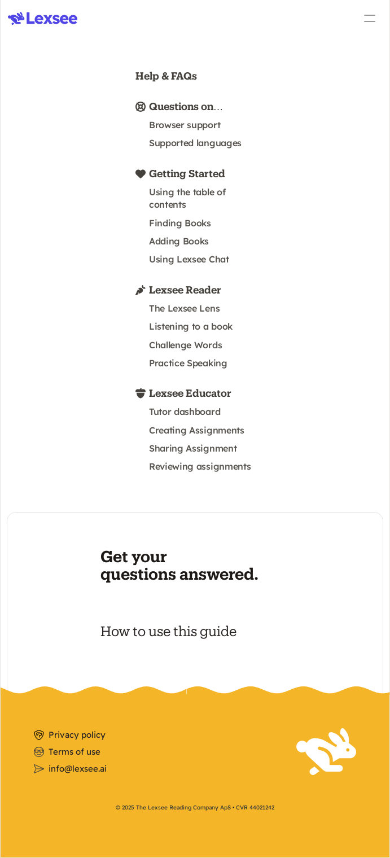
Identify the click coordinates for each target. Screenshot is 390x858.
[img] (42, 18)
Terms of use (74, 751)
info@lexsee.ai (78, 768)
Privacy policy (77, 734)
